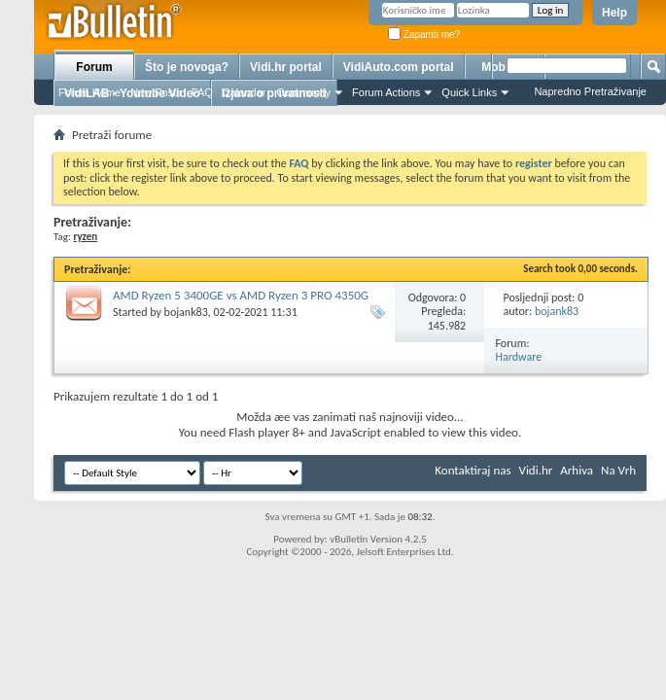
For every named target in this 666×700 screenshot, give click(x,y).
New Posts (156, 92)
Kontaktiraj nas (472, 470)
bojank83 (186, 312)
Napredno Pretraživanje (590, 91)
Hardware (519, 357)
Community (303, 92)
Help (614, 12)
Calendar (244, 92)
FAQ (202, 92)
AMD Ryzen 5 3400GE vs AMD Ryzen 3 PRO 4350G (240, 295)
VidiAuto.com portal (398, 67)
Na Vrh (618, 470)
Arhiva (576, 470)
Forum (94, 67)
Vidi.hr (536, 470)
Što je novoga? (186, 67)
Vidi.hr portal (286, 67)
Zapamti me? (424, 34)
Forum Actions (386, 92)
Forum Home (89, 92)
